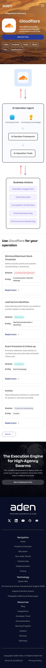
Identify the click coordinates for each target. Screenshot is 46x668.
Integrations (23, 611)
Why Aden (23, 551)
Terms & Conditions (14, 660)
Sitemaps (23, 641)
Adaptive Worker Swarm (23, 591)
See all (9, 434)
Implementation (23, 566)
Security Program (23, 626)
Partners (23, 636)
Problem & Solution (23, 546)
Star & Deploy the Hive (23, 482)
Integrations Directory (14, 13)
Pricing (23, 571)
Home (23, 541)
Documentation (23, 621)
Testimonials (23, 561)
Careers (23, 631)
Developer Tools (23, 616)
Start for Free (23, 37)
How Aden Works (23, 556)
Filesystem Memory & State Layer (23, 596)
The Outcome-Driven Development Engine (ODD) (23, 586)
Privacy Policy (35, 660)
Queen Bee (23, 581)
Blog (23, 606)
